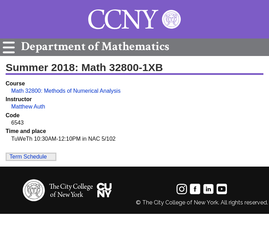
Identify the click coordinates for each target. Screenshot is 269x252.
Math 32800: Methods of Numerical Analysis (65, 91)
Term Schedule (28, 157)
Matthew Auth (28, 107)
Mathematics (93, 46)
